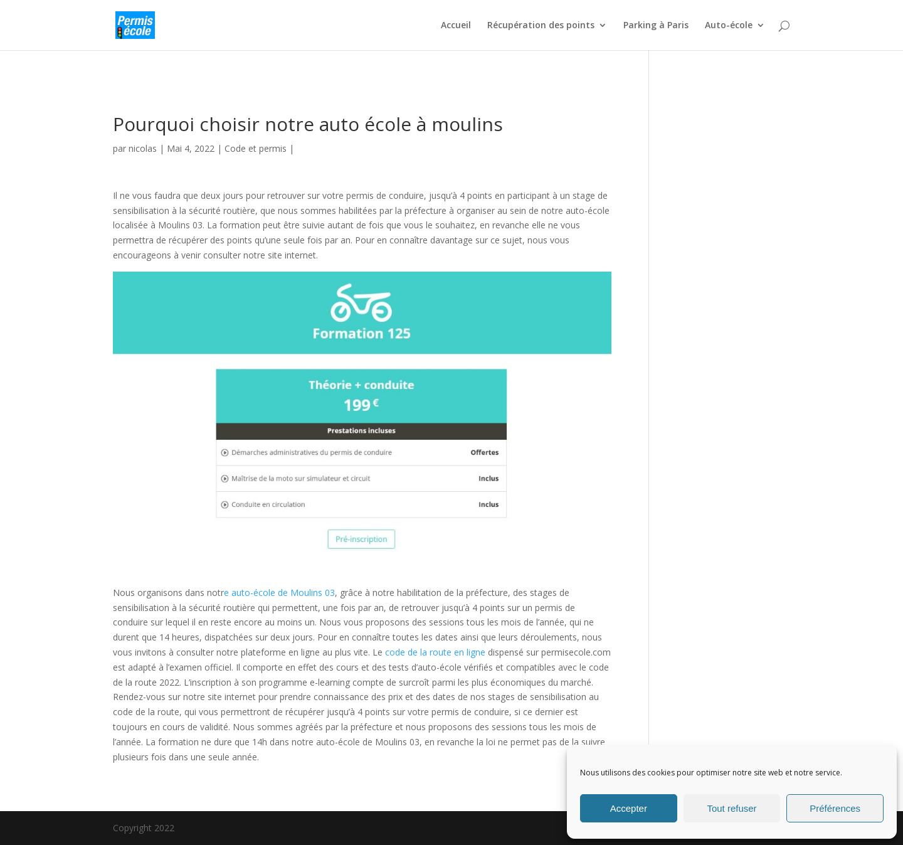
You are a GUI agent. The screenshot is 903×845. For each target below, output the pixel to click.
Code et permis (255, 148)
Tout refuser (731, 808)
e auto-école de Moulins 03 (279, 592)
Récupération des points (540, 26)
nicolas (143, 148)
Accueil (456, 26)
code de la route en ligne (435, 652)
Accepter (628, 808)
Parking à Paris (656, 26)
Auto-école (728, 26)
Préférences (835, 808)
